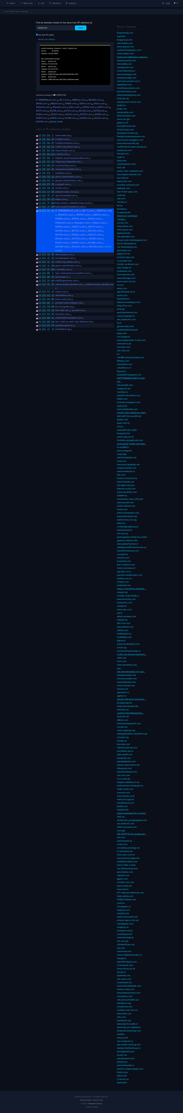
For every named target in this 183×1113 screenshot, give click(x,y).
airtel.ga (121, 309)
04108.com (70, 118)
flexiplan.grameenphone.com (131, 136)
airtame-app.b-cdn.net (128, 920)
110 (48, 276)
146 (48, 143)
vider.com (121, 658)
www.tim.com (123, 792)
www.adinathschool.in (127, 544)
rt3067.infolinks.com (126, 899)
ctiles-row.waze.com (127, 827)
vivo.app (121, 830)
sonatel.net (122, 592)
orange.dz (122, 606)
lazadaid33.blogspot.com (129, 374)
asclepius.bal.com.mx (127, 1010)
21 (48, 206)
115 (48, 284)
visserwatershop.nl (126, 70)
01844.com (85, 103)
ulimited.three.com (126, 944)
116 (52, 146)
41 (48, 265)
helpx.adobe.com (125, 896)
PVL (96, 1107)
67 (53, 195)
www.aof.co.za (124, 343)
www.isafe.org (62, 135)
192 (48, 314)
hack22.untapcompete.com (130, 1069)
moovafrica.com (124, 996)
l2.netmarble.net (125, 851)
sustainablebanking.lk (127, 329)
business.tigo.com (125, 257)
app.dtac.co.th (124, 571)
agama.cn (121, 695)
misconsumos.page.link (128, 858)
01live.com (99, 103)
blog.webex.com (125, 226)
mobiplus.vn (123, 927)
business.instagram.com (128, 402)
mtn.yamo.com (124, 979)
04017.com (41, 118)
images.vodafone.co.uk (128, 782)
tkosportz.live (123, 433)
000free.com (79, 100)
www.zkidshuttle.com (127, 409)
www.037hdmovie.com (128, 550)
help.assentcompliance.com (69, 207)
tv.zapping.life (124, 212)
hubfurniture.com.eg (127, 519)
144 (48, 139)
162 (53, 176)
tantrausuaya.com (125, 129)
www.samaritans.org (127, 665)
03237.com (56, 114)
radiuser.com (123, 875)
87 (53, 143)
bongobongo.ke (124, 702)
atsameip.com (123, 975)
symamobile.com (125, 112)
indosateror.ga (62, 329)
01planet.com (43, 107)
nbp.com (121, 198)
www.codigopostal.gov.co (129, 954)
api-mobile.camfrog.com (129, 1044)
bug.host (121, 36)
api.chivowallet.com (65, 195)
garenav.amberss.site (127, 540)
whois (51, 39)
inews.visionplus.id (126, 568)
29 (48, 258)
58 (53, 310)
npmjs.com (122, 295)
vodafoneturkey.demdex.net (99, 284)
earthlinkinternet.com (127, 312)
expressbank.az (124, 841)
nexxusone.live (124, 951)
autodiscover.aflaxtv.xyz (128, 395)
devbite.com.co (124, 578)
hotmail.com (123, 153)
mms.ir (120, 426)
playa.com (122, 333)
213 (48, 169)
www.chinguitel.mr (126, 316)
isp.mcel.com (123, 744)
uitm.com (121, 1017)
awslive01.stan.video (127, 430)
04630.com (42, 121)
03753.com (86, 114)
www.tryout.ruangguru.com (130, 140)
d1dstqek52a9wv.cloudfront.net (132, 733)
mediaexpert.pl (124, 633)
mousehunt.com (124, 1006)
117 (48, 291)
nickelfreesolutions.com (128, 88)
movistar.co (122, 392)
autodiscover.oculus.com (129, 102)
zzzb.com (121, 461)
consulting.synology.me (128, 848)
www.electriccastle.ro (127, 1024)
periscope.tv (61, 277)
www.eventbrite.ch (126, 471)
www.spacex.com (125, 46)
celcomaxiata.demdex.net (68, 284)
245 (53, 154)
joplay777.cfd (123, 253)
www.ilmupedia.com (126, 457)
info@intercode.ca (95, 1103)
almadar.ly (122, 209)
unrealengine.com (64, 258)
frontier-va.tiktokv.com (128, 264)
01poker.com (59, 107)
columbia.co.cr (124, 367)
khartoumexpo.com (126, 115)
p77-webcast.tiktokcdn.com (130, 892)
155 (48, 154)
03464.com (71, 114)
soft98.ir (121, 1034)
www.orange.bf (124, 450)
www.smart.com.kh (126, 281)
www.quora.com (125, 229)
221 (43, 188)
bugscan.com (123, 910)
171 (48, 161)
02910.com (99, 110)
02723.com (70, 110)
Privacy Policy (85, 1100)
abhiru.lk (121, 523)
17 (48, 203)
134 (48, 299)
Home (11, 3)
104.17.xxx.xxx (123, 623)
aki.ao (120, 205)
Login (166, 3)
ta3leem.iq (122, 495)
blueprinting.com (125, 32)
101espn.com (123, 361)
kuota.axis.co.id (124, 602)
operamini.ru (123, 692)
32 (53, 188)
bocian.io (121, 972)
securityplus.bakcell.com (129, 174)
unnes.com (122, 844)
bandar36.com (124, 758)
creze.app (121, 454)
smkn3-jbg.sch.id (125, 437)
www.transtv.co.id (125, 796)
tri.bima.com (123, 582)
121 (52, 165)
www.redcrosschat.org (128, 143)
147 (53, 258)
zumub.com (122, 223)
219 (43, 135)
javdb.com (122, 108)
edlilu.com (60, 199)
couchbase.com (124, 934)
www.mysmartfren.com (128, 512)
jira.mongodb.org (64, 306)
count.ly (121, 903)
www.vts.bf (122, 1037)
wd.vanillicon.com (125, 823)
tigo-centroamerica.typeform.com (72, 273)
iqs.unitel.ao (123, 178)
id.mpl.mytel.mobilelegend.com (132, 240)
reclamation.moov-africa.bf (130, 499)
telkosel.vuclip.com (126, 488)
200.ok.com (122, 720)
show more (56, 121)
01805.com (70, 103)
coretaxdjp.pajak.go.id (127, 526)
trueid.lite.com (124, 561)
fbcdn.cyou (122, 1072)
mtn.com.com (123, 775)
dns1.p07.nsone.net (126, 126)
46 (48, 191)
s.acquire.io (122, 554)
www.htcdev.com (64, 150)
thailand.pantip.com (126, 60)
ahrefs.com (122, 806)
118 (52, 184)
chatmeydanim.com (126, 164)
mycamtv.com (123, 347)
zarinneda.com (124, 250)
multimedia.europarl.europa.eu (131, 146)
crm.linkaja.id (123, 336)
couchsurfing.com (64, 165)
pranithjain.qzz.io (125, 751)
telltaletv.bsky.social (80, 203)
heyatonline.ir (123, 298)
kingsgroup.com (124, 39)
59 (53, 161)
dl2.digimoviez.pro (126, 485)
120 (52, 265)
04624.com (100, 118)
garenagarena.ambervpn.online (132, 537)
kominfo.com (123, 557)
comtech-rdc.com (125, 882)
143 (48, 180)
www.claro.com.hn (126, 854)
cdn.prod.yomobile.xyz (128, 999)
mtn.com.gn (122, 941)
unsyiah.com (123, 913)
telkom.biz (122, 1075)
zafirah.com (122, 630)
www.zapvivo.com (126, 274)
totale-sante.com (125, 789)
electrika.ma (123, 709)
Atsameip (24, 11)
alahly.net (121, 160)
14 (53, 180)
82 (48, 269)
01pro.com (74, 107)
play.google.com (125, 385)
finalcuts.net (123, 98)
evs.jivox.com (62, 314)
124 (48, 135)
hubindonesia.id (124, 530)
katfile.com (122, 399)
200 (53, 206)
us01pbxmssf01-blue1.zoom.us (131, 547)
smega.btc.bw (123, 388)
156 (48, 158)
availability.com (124, 637)
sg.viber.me (77, 310)
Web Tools (26, 3)
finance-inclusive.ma (127, 478)
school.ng (121, 647)
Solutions (55, 3)
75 (48, 195)
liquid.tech (122, 1082)
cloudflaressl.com (125, 803)
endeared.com (124, 585)
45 (53, 291)
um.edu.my (122, 727)
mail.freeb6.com (125, 43)
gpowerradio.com (125, 326)
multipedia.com (124, 271)
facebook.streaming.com (129, 1030)
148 (48, 146)
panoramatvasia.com (127, 771)
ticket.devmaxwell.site (127, 706)
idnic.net (121, 167)
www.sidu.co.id (124, 609)
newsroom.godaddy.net (128, 464)
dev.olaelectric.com (126, 319)
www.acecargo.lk (125, 937)
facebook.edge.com (126, 77)
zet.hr (119, 613)
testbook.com (123, 188)
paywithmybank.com (127, 961)
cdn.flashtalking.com (127, 247)
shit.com (121, 837)
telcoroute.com (124, 1013)
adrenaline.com (63, 295)
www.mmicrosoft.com (127, 916)
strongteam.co (124, 906)
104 (53, 269)
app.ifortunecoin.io (126, 291)
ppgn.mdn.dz (123, 423)
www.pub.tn (122, 889)
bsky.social (61, 203)
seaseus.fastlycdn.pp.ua (128, 1048)
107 (48, 273)
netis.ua (120, 816)
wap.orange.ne (124, 267)
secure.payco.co (63, 254)
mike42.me (122, 620)
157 (52, 314)
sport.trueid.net (124, 886)
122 (48, 295)
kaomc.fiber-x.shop (126, 865)
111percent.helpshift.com (67, 161)
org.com (121, 948)
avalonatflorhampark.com (68, 318)
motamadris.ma (124, 982)
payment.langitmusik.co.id (129, 575)
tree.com (121, 474)
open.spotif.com (124, 754)
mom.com (121, 661)
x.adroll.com (61, 154)
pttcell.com (43, 39)
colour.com (61, 291)
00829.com (56, 103)
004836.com (95, 100)
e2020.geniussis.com (66, 280)
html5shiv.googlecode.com (130, 440)
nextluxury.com (124, 150)
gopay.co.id (122, 122)
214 (48, 173)
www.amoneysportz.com (129, 723)
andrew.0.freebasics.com (129, 50)
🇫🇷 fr (176, 3)
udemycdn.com (124, 181)
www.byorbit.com (125, 502)
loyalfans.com (62, 173)
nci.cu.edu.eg (123, 778)
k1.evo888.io (123, 447)
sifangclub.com (124, 768)
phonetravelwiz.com (126, 91)
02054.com (89, 107)
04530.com (85, 118)
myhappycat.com (125, 67)
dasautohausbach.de (127, 516)
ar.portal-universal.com (128, 185)
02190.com (55, 110)
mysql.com (122, 509)
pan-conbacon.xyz (126, 564)
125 (48, 176)
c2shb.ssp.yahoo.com (66, 146)
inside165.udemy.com (127, 861)
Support (71, 3)
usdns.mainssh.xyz (126, 506)
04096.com (56, 118)
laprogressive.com (126, 1058)
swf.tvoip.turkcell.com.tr (128, 81)
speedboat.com (124, 84)
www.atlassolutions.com (128, 992)
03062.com (42, 114)
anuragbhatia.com (125, 1051)
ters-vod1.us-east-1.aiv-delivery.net (73, 321)
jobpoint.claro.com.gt (66, 192)
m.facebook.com (125, 965)
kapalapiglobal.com (126, 761)
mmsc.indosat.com (126, 685)
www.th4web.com (125, 481)
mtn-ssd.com (123, 350)
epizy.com (122, 288)
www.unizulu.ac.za (126, 968)
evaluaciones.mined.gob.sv (130, 785)
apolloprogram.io (64, 325)
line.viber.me (61, 310)
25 (48, 210)
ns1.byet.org (123, 737)
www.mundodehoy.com (128, 644)
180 (53, 306)
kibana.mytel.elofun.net (128, 765)
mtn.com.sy (122, 533)
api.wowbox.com (125, 872)
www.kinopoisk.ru (125, 1065)
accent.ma (122, 1055)
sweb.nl (120, 157)
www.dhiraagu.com (126, 278)
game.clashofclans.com (67, 176)
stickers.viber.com (125, 989)
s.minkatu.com (62, 269)
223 (44, 203)
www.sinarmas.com (126, 599)
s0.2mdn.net (123, 716)
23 (53, 295)
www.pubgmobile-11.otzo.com (131, 340)
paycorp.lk (122, 406)
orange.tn (121, 958)
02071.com (103, 107)
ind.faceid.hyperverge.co (129, 651)
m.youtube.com (124, 260)
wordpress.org (124, 1020)
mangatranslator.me (126, 675)
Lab (41, 3)
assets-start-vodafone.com (130, 171)
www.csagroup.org (126, 730)
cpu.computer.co (125, 1041)
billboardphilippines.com (129, 95)
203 (48, 318)
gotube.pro (122, 1062)
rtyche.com (61, 188)
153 (53, 199)
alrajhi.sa (121, 105)
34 (52, 139)
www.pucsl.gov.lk (125, 799)
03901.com (100, 114)
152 (48, 150)
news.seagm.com (125, 53)
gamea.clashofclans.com (68, 180)
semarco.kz (122, 689)
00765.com (41, 103)
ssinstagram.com (125, 923)
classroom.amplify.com (67, 169)
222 (44, 191)
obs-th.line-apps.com (127, 191)
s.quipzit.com (62, 184)
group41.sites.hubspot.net (68, 303)
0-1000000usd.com (46, 100)
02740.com (84, 110)
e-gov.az (121, 195)
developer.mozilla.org (127, 133)
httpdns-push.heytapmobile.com (72, 158)
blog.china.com (124, 305)
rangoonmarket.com (126, 468)
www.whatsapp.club (126, 74)
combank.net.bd (125, 930)
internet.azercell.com (127, 747)
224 (44, 329)
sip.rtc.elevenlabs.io (126, 243)
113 (48, 280)
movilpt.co (122, 202)
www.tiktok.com (124, 364)
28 (48, 254)
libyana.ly (121, 371)
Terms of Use (98, 1100)
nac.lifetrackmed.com (127, 868)
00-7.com (64, 100)
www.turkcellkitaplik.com (129, 986)
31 (48, 262)
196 (48, 199)
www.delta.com (124, 64)
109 (53, 280)
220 (44, 176)
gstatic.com (122, 419)
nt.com (120, 285)
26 (53, 318)
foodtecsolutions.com (66, 143)
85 (53, 254)
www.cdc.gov (123, 119)
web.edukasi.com (125, 627)
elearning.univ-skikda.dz (129, 1027)
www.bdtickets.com (126, 682)
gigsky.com (122, 879)
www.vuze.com (63, 299)
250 (53, 203)
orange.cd (122, 740)
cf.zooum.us (123, 1079)
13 (40, 135)
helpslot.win (122, 809)
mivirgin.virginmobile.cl (128, 595)
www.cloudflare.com (127, 492)
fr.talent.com (61, 139)
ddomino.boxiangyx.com (129, 302)
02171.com (41, 110)
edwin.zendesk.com (126, 616)
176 (48, 188)
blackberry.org (124, 1003)
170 (48, 306)
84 (52, 210)
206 (48, 165)
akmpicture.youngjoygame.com (132, 820)
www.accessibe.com (127, 678)
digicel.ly (121, 640)
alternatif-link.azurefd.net (129, 416)
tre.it (119, 323)
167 (48, 303)
